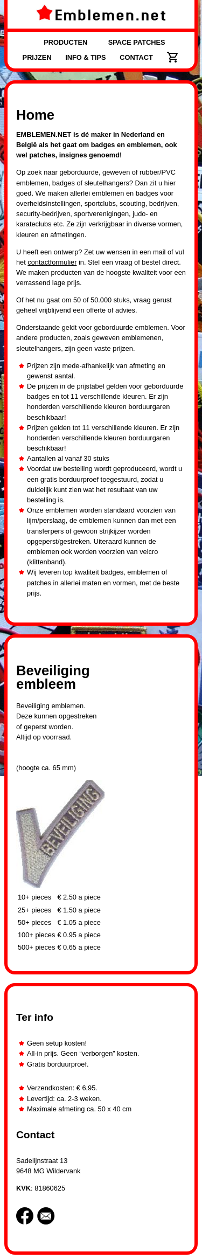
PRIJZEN (37, 57)
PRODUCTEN (65, 42)
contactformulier (51, 262)
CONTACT (136, 57)
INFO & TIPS (85, 57)
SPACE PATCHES (136, 42)
